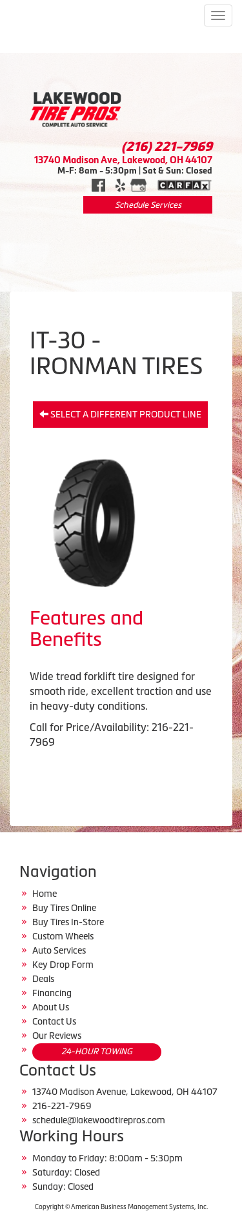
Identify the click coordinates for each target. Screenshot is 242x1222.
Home (44, 893)
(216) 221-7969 (166, 146)
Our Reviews (56, 1035)
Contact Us (54, 1021)
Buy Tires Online (64, 908)
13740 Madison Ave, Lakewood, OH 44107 (123, 159)
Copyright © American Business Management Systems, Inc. (121, 1206)
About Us (50, 1007)
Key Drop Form (63, 964)
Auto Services (59, 950)
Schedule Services (148, 205)
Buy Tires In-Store (68, 922)
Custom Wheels (63, 936)
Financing (52, 993)
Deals (43, 979)
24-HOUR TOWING (96, 1051)
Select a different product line (120, 414)
